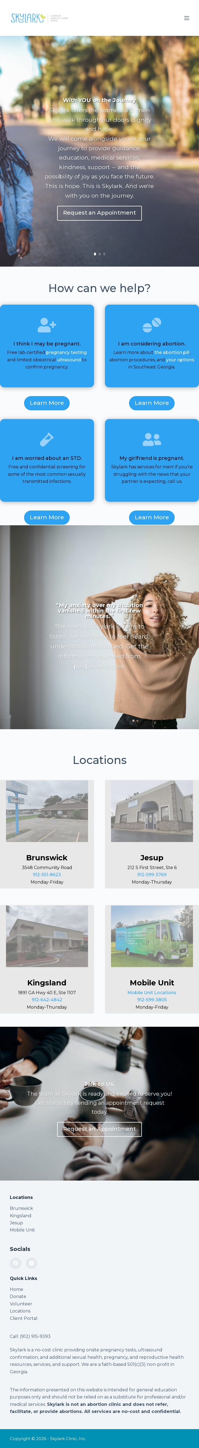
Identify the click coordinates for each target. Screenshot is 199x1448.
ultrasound (69, 359)
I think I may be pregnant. (47, 344)
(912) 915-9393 (35, 1336)
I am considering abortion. (152, 344)
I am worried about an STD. (47, 458)
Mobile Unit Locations (151, 992)
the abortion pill (171, 352)
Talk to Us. (99, 1084)
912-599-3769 (151, 874)
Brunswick (21, 1208)
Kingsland (20, 1215)
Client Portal (23, 1318)
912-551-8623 (47, 874)
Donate (18, 1296)
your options (180, 359)
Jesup (16, 1222)
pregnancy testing (66, 352)
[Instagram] (31, 1263)
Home (16, 1289)
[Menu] (186, 18)
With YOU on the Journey (99, 100)
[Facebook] (16, 1263)
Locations (20, 1311)
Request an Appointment (99, 212)
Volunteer (21, 1303)
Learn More (47, 402)
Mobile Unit (22, 1230)
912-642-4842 (47, 999)
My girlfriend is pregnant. (151, 458)
